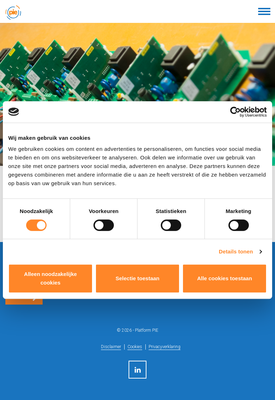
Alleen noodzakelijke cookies (50, 278)
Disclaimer (111, 346)
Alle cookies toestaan (224, 278)
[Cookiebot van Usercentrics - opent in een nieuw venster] (235, 112)
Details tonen (236, 251)
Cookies (134, 346)
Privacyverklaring (164, 346)
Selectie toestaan (138, 278)
